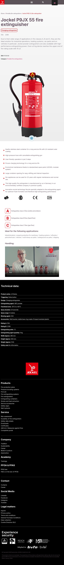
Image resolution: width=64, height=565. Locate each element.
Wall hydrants (5, 408)
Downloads (5, 423)
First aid (3, 392)
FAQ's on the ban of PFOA (9, 472)
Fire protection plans (8, 387)
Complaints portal (7, 430)
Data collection (6, 520)
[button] (42, 2)
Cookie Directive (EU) (8, 522)
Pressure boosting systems (10, 389)
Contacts (4, 485)
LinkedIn (4, 495)
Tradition (4, 444)
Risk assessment (6, 416)
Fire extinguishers (7, 396)
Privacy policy (5, 513)
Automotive (5, 453)
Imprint (3, 511)
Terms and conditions (8, 515)
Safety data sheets (7, 421)
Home (2, 13)
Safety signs (5, 406)
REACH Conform (6, 451)
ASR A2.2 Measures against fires (12, 428)
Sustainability (5, 446)
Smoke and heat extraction (10, 401)
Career (3, 448)
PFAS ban (4, 469)
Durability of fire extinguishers (11, 419)
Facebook (4, 498)
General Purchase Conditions (10, 518)
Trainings (4, 461)
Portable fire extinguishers (13, 13)
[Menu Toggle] (32, 2)
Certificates (5, 426)
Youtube (3, 502)
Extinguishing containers (9, 399)
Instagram (4, 500)
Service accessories (7, 403)
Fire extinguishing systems (10, 394)
